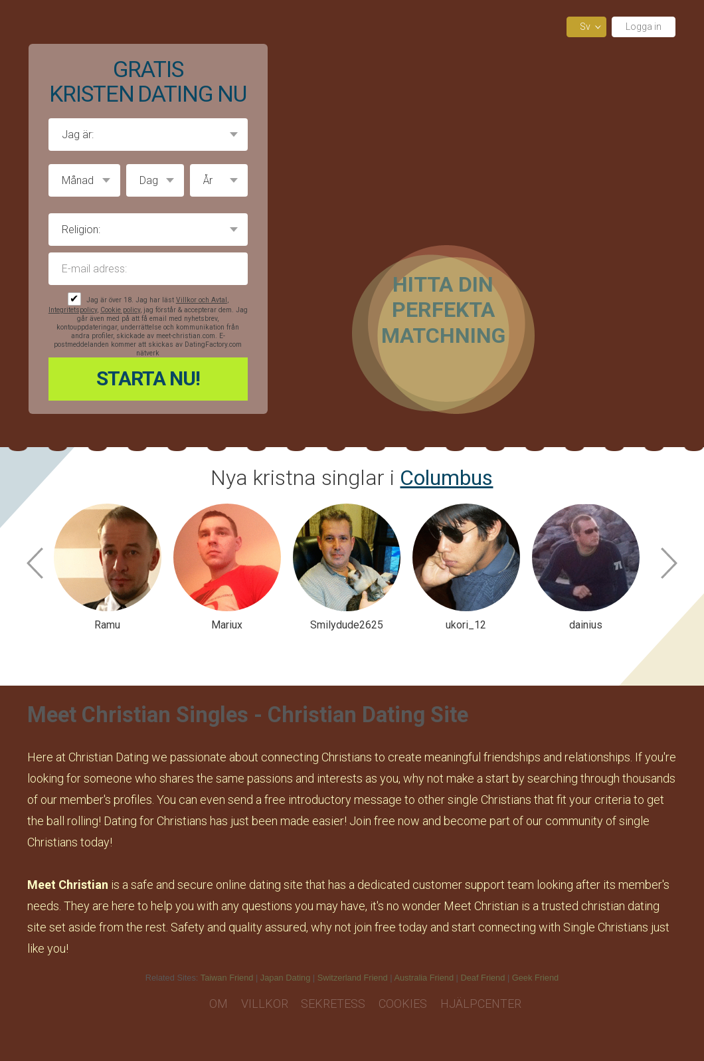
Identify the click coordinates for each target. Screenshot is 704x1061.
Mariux (226, 625)
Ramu (107, 625)
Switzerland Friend (352, 978)
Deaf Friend (483, 978)
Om (218, 1004)
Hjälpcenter (480, 1004)
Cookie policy (120, 310)
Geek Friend (535, 978)
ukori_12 (466, 625)
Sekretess (333, 1004)
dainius (585, 625)
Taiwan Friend (227, 978)
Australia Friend (424, 978)
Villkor (264, 1004)
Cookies (403, 1004)
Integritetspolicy (72, 310)
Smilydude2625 (346, 625)
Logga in (643, 26)
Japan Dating (285, 978)
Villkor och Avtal (201, 300)
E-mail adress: (148, 268)
